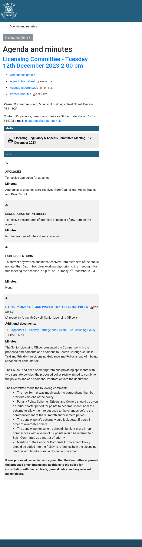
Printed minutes (28, 94)
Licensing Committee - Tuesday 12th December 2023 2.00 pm (45, 62)
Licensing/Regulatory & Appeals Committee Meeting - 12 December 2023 (52, 140)
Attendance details (22, 75)
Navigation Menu (16, 37)
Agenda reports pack (31, 87)
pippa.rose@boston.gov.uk (43, 121)
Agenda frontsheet (31, 81)
